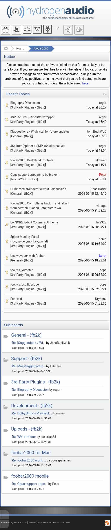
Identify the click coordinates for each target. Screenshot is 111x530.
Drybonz (100, 299)
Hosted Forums (20, 48)
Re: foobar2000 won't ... (29, 460)
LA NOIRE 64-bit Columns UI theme (34, 222)
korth (102, 255)
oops (103, 270)
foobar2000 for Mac (31, 452)
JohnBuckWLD (96, 131)
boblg (102, 239)
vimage (101, 206)
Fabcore (55, 366)
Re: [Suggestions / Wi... (28, 343)
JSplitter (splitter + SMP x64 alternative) (37, 146)
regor (102, 103)
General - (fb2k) (21, 136)
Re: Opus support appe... (29, 484)
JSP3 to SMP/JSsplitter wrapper (32, 117)
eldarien (100, 160)
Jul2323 (100, 222)
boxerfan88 (48, 436)
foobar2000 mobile (24, 179)
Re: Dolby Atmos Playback (31, 413)
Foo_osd (16, 299)
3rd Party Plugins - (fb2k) (28, 107)
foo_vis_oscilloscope (24, 284)
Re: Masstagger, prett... (28, 366)
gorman (60, 413)
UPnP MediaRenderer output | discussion (38, 189)
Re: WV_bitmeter (24, 437)
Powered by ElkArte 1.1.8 (14, 522)
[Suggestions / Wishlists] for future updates (39, 131)
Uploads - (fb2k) (27, 429)
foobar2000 (40, 48)
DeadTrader (98, 189)
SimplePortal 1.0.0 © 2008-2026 (54, 522)
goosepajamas (61, 460)
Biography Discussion (25, 103)
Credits (32, 522)
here (85, 83)
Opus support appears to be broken (34, 174)
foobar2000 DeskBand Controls (31, 160)
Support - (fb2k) (26, 358)
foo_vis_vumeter (21, 270)
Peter (102, 174)
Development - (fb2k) (31, 405)
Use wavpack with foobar (27, 255)
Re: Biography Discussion (30, 390)
